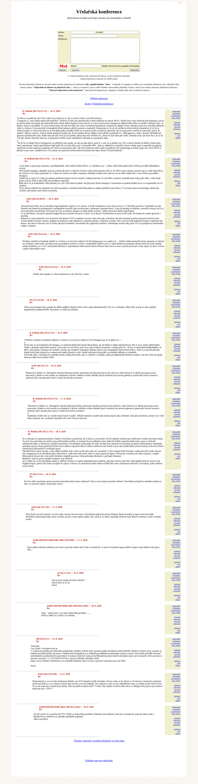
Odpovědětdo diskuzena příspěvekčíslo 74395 (175, 515)
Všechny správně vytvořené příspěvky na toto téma (99, 745)
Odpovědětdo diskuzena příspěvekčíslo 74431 (175, 715)
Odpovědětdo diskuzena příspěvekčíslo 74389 (175, 275)
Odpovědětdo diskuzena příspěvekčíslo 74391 (175, 440)
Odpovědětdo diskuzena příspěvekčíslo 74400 (175, 614)
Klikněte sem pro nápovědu (99, 765)
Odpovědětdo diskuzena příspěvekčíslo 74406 (175, 647)
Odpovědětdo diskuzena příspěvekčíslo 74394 (175, 482)
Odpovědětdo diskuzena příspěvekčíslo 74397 (175, 548)
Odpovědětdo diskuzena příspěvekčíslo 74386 (175, 167)
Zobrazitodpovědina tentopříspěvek (176, 130)
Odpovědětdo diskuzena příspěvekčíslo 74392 (175, 341)
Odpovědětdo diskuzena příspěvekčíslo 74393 (175, 374)
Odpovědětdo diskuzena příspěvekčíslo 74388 (175, 242)
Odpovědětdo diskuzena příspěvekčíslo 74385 (175, 119)
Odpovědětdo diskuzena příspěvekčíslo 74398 (175, 407)
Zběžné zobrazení (99, 103)
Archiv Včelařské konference (99, 108)
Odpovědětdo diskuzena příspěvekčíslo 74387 (175, 207)
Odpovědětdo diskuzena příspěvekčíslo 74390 (175, 308)
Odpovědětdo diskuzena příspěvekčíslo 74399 (175, 581)
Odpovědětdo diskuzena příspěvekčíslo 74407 (175, 682)
